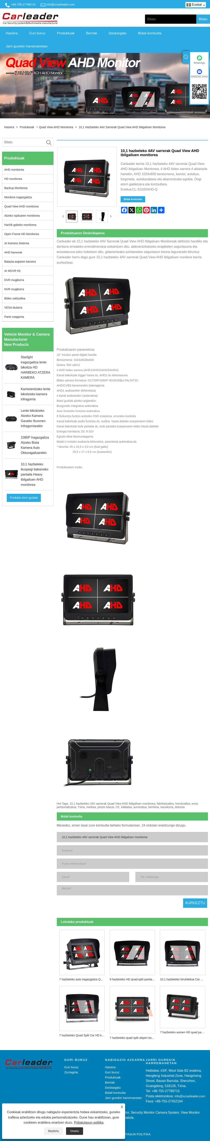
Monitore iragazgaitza (18, 197)
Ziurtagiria (71, 1068)
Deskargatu (118, 33)
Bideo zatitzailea (14, 298)
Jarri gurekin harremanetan (27, 46)
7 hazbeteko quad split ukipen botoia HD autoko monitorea (134, 1033)
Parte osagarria (14, 316)
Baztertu (53, 1131)
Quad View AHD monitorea (56, 127)
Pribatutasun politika (89, 1122)
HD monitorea (13, 178)
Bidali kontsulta (149, 33)
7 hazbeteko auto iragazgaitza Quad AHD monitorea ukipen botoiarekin (83, 975)
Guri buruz (37, 33)
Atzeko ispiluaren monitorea (22, 215)
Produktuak (66, 33)
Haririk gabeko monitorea (20, 224)
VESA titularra (13, 307)
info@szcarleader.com (60, 4)
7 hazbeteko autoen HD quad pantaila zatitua (184, 1028)
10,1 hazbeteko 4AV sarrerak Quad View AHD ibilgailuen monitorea (122, 127)
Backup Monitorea (15, 188)
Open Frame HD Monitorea (21, 234)
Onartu (74, 1131)
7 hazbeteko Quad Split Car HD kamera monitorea (83, 1031)
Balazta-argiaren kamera (20, 261)
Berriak (91, 33)
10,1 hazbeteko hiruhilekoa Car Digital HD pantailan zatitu (184, 975)
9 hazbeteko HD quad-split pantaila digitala (134, 975)
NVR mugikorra (14, 289)
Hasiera (12, 33)
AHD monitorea (14, 169)
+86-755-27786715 (23, 4)
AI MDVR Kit (12, 270)
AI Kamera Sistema (16, 243)
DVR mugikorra (14, 280)
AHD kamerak (13, 252)
